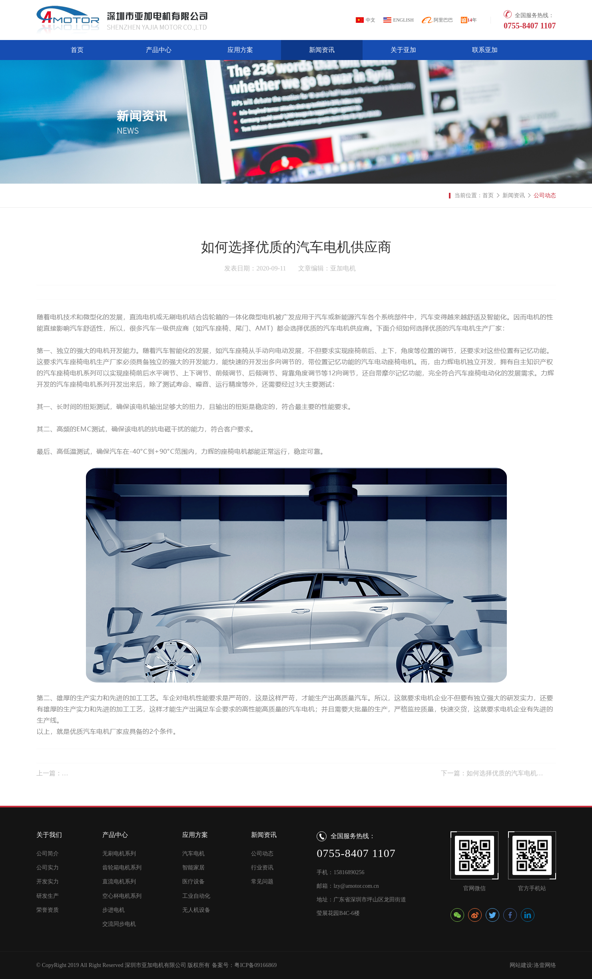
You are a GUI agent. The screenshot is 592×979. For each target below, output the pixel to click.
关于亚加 (403, 49)
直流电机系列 (119, 882)
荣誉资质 (47, 910)
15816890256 (348, 872)
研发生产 (47, 896)
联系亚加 (485, 49)
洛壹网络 (545, 965)
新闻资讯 (322, 49)
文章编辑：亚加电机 (327, 268)
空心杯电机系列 (122, 896)
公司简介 (47, 854)
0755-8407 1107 (530, 25)
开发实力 (47, 882)
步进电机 (113, 910)
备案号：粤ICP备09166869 (244, 965)
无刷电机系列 (119, 854)
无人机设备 (196, 910)
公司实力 (47, 868)
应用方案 (240, 49)
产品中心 (158, 49)
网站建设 (521, 965)
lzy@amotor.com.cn (356, 886)
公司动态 (545, 195)
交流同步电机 (119, 924)
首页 (77, 49)
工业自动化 (196, 896)
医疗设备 (193, 882)
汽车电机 (193, 854)
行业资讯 (262, 868)
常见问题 (262, 882)
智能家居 (193, 868)
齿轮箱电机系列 (122, 868)
